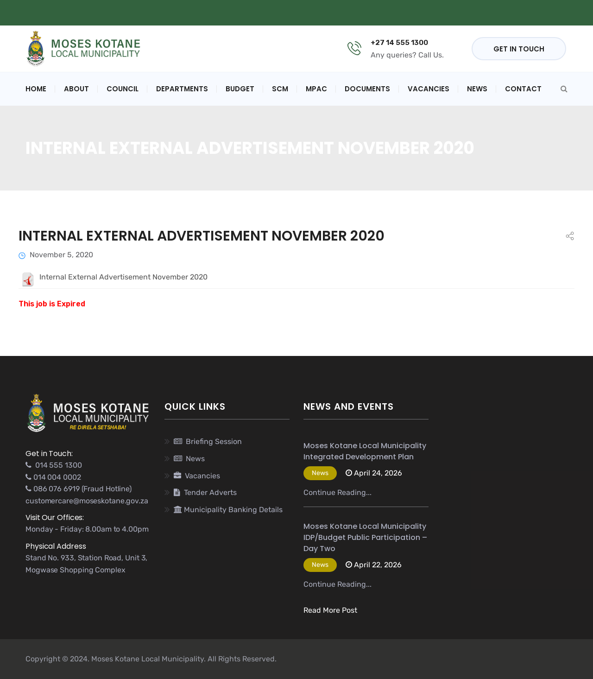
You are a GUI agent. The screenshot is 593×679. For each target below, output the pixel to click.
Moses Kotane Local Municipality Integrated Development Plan (364, 451)
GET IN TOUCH (518, 49)
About (76, 89)
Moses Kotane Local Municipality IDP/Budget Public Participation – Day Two (365, 537)
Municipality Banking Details (228, 509)
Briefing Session (208, 441)
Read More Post (330, 610)
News (477, 89)
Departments (182, 89)
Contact (523, 89)
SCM (280, 89)
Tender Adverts (205, 492)
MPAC (316, 89)
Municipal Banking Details (305, 12)
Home (35, 89)
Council (123, 89)
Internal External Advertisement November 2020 (202, 236)
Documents (367, 89)
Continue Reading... (337, 492)
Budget (240, 89)
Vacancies (428, 89)
